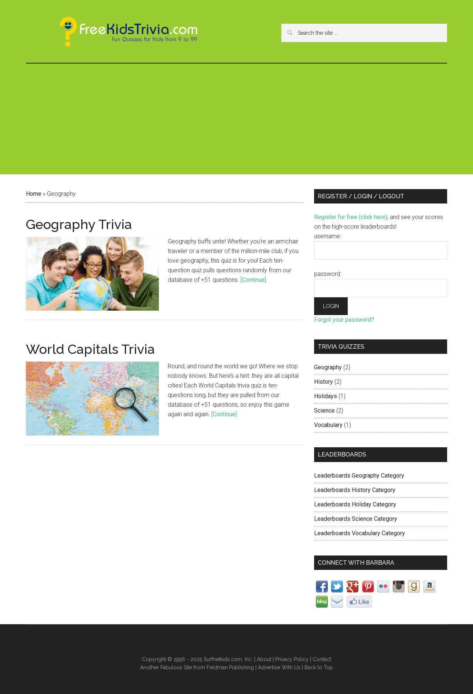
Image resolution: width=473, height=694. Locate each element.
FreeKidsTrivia (129, 31)
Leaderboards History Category (354, 489)
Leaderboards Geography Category (359, 475)
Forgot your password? (344, 319)
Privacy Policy (292, 659)
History (323, 381)
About (264, 659)
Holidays (325, 396)
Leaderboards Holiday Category (355, 504)
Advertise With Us (279, 667)
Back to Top (318, 667)
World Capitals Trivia (90, 349)
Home (33, 193)
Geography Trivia (79, 224)
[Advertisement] (236, 119)
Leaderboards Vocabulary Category (359, 533)
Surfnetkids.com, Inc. (228, 659)
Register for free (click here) (350, 216)
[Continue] (253, 279)
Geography (328, 367)
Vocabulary (328, 424)
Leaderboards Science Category (355, 518)
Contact (322, 659)
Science (324, 410)
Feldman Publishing (230, 667)
